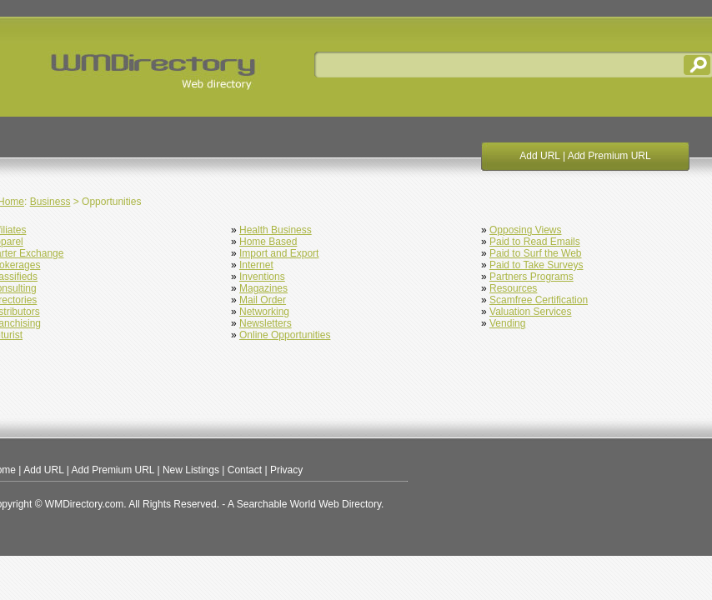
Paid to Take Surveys (536, 265)
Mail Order (262, 300)
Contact (245, 470)
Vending (507, 323)
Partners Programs (531, 276)
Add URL (539, 156)
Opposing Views (525, 230)
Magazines (263, 288)
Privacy (286, 470)
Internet (256, 265)
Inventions (262, 276)
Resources (513, 288)
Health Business (275, 230)
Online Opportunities (284, 335)
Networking (264, 312)
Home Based (268, 242)
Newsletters (265, 323)
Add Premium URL (609, 156)
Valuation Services (530, 312)
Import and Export (278, 253)
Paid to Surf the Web (535, 253)
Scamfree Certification (538, 300)
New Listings (191, 470)
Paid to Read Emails (534, 242)
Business (50, 202)
